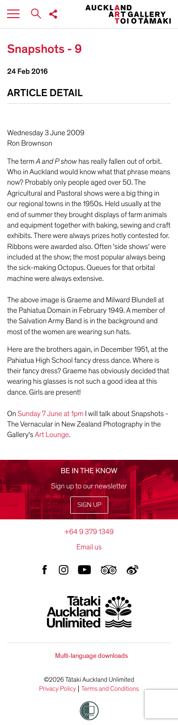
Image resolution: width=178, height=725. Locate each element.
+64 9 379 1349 (88, 531)
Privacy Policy (57, 688)
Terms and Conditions (110, 688)
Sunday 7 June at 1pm (51, 413)
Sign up (89, 504)
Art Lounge (51, 434)
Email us (89, 547)
